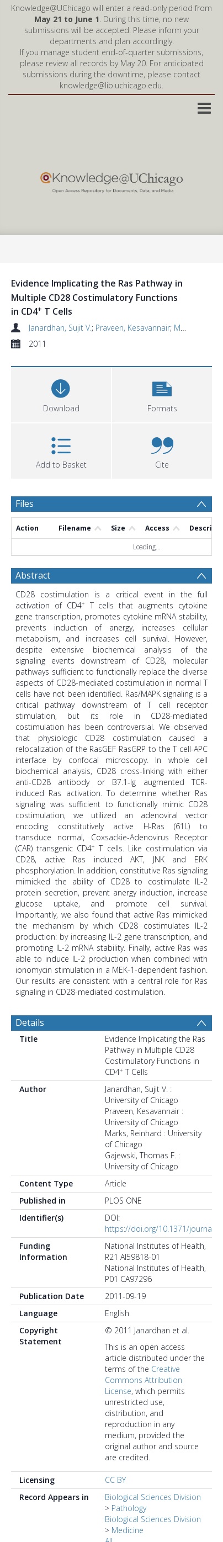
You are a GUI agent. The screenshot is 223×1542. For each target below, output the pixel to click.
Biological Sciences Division (153, 1497)
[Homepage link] (111, 180)
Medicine (128, 1530)
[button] (162, 393)
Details (29, 1022)
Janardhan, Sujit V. (60, 327)
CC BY (115, 1480)
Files (24, 503)
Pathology (129, 1508)
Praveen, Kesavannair (132, 327)
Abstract (32, 575)
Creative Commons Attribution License (143, 1380)
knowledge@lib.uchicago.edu (111, 85)
